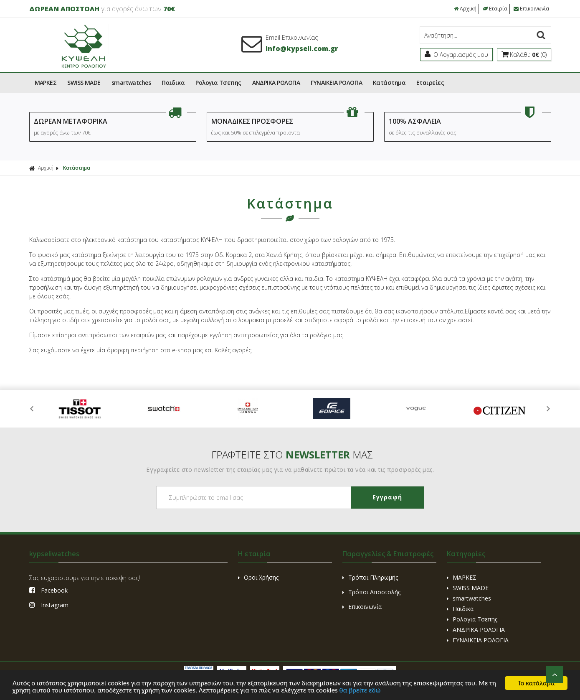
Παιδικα (173, 83)
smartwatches (131, 83)
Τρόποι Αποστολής (371, 592)
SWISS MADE (84, 83)
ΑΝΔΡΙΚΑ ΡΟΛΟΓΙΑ (276, 83)
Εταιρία (495, 8)
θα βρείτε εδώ (360, 691)
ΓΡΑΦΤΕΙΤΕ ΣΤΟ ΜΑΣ (292, 454)
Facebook (48, 590)
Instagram (48, 605)
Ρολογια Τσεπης (218, 83)
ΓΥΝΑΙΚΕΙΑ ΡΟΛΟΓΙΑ (336, 83)
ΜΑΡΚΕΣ (46, 83)
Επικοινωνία (531, 8)
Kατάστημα (389, 83)
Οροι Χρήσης (258, 577)
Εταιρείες (430, 83)
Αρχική (465, 8)
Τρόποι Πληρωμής (370, 577)
